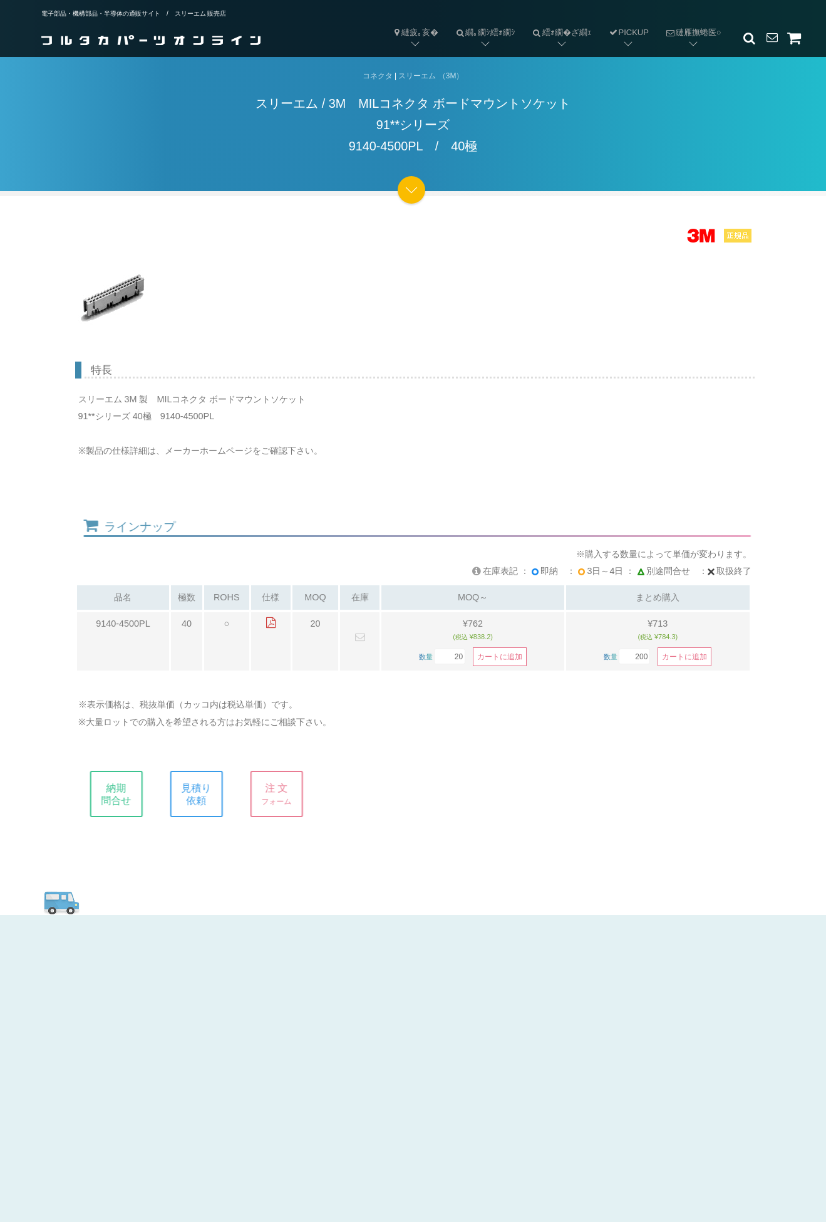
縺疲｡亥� (415, 32)
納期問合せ (126, 794)
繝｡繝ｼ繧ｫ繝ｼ (481, 22)
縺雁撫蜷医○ (689, 22)
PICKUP (628, 32)
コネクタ (378, 75)
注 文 (287, 794)
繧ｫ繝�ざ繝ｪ (558, 22)
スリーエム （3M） (430, 75)
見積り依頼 (207, 794)
